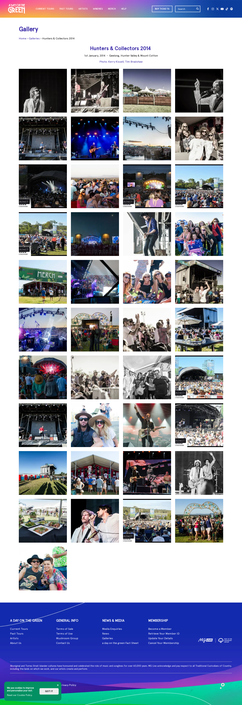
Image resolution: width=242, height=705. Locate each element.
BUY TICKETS (162, 8)
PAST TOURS (66, 8)
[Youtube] (222, 9)
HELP (123, 8)
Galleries (34, 38)
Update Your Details (160, 638)
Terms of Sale (64, 628)
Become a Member (160, 628)
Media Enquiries (112, 628)
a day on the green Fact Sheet (120, 643)
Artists (14, 638)
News (105, 633)
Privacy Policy (68, 685)
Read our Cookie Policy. (19, 695)
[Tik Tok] (227, 9)
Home (22, 38)
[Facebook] (208, 9)
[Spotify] (231, 9)
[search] (197, 9)
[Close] (58, 685)
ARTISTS (83, 8)
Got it (49, 691)
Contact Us (63, 643)
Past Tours (16, 633)
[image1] (205, 640)
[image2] (225, 640)
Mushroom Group (67, 638)
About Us (15, 643)
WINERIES (98, 8)
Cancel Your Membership (163, 643)
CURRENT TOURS (45, 8)
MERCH (112, 8)
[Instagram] (212, 9)
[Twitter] (217, 9)
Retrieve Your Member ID (163, 633)
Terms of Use (64, 633)
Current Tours (19, 628)
